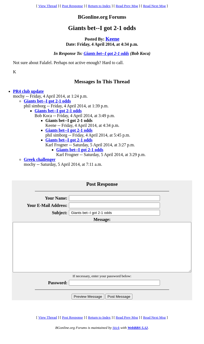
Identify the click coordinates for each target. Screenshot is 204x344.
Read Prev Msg (127, 6)
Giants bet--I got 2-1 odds (106, 53)
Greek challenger (39, 159)
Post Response (72, 6)
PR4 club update (28, 91)
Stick (115, 337)
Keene (112, 39)
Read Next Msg (154, 6)
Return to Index (99, 6)
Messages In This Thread (102, 81)
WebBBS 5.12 (138, 337)
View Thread (47, 6)
